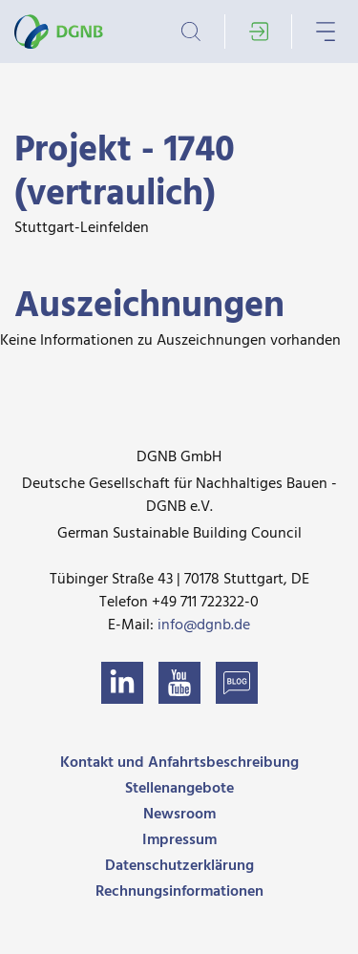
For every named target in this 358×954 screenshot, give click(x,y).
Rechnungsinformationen (179, 892)
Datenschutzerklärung (179, 866)
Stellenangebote (179, 788)
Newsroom (179, 814)
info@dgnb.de (204, 625)
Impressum (179, 840)
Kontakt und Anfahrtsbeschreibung (179, 763)
